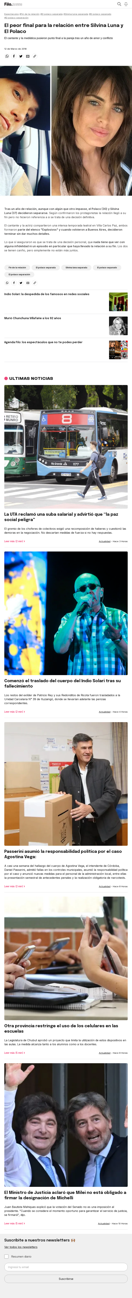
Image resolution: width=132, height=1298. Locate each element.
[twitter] (21, 56)
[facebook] (14, 56)
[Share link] (34, 56)
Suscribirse (66, 1279)
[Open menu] (126, 4)
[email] (28, 56)
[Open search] (119, 4)
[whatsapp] (7, 56)
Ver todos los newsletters (20, 1247)
